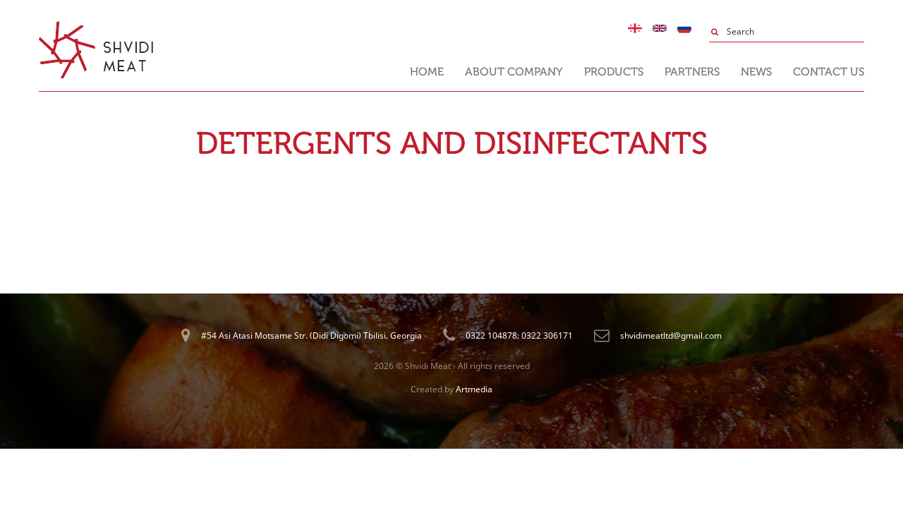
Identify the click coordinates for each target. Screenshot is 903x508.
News (756, 71)
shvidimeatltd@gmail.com (671, 335)
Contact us (828, 71)
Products (613, 71)
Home (427, 71)
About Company (514, 71)
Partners (692, 71)
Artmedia (474, 389)
